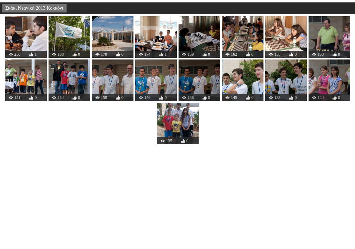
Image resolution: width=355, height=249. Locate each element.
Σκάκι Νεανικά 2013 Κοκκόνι (34, 8)
